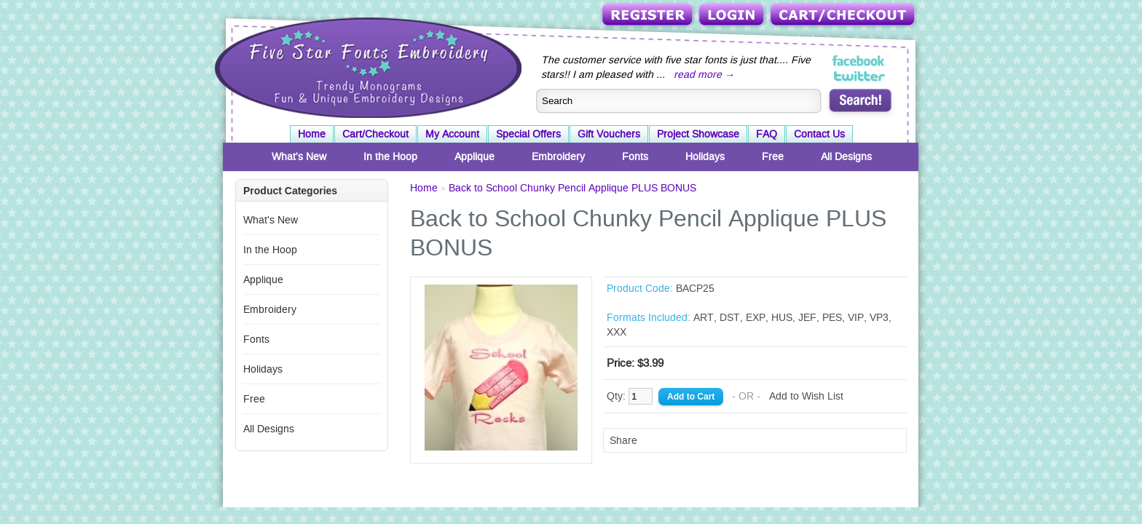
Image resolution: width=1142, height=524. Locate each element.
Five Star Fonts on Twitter (860, 75)
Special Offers (528, 134)
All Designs (846, 156)
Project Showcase (698, 134)
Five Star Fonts (366, 66)
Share (623, 440)
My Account (452, 134)
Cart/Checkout (843, 15)
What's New (299, 156)
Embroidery (558, 156)
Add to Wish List (806, 396)
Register (648, 15)
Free (773, 156)
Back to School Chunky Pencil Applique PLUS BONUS (572, 188)
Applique (474, 156)
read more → (704, 74)
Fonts (635, 156)
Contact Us (819, 134)
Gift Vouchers (609, 134)
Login (732, 15)
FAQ (766, 134)
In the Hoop (390, 156)
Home (312, 134)
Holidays (705, 156)
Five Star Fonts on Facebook (860, 61)
